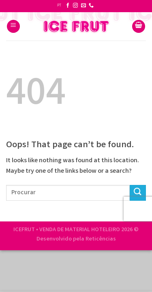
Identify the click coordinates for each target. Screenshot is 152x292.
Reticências (101, 239)
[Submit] (138, 193)
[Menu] (13, 26)
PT (59, 6)
